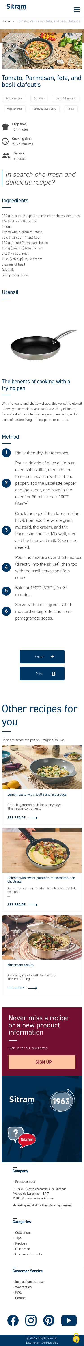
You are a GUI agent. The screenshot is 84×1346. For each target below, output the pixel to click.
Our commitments (28, 1254)
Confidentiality (50, 1342)
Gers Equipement (60, 1205)
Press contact (25, 1181)
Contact (20, 1297)
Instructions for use (29, 1281)
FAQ (18, 1292)
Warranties (23, 1287)
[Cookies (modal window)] (76, 1338)
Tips (18, 1238)
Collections (23, 1232)
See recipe (16, 817)
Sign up (43, 1062)
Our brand (22, 1248)
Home (6, 21)
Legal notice (33, 1342)
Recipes (21, 1243)
